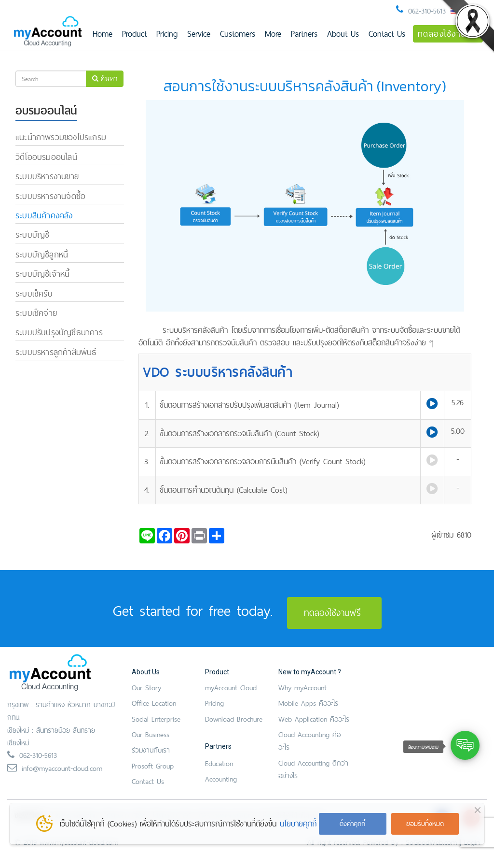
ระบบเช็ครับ (34, 293)
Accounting (221, 779)
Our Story (146, 688)
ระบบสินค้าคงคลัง (44, 215)
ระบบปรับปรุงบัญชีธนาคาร (59, 332)
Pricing (167, 34)
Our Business (150, 734)
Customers (237, 34)
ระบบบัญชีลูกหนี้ (41, 254)
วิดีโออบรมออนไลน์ (46, 157)
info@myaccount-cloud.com (62, 768)
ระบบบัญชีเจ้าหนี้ (42, 274)
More (273, 34)
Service (198, 34)
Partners (304, 34)
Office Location (154, 703)
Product (134, 34)
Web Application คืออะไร (313, 719)
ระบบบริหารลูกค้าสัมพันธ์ (56, 352)
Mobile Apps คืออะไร (308, 703)
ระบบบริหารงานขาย (47, 176)
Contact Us (387, 34)
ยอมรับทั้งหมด (425, 823)
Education (219, 763)
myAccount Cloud (231, 688)
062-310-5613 (427, 11)
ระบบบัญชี (32, 235)
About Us (343, 34)
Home (102, 34)
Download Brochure (233, 719)
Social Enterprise (156, 719)
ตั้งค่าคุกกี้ (352, 823)
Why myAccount (302, 688)
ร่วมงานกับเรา (151, 750)
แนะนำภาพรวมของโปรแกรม (60, 137)
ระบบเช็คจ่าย (36, 313)
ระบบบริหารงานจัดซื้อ (50, 196)
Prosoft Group (153, 766)
